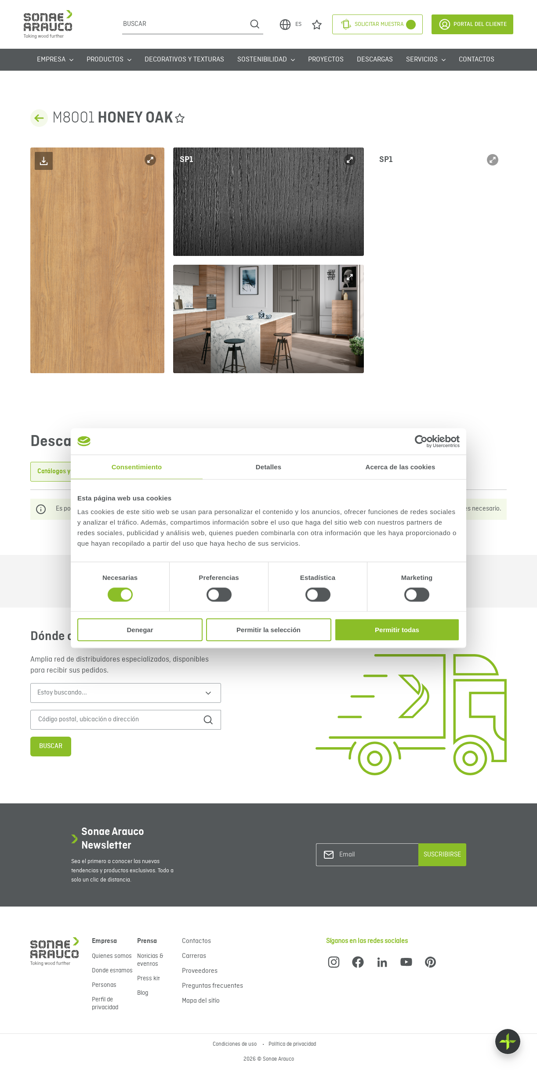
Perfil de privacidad (105, 1003)
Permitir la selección (268, 629)
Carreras (194, 956)
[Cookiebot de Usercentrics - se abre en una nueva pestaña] (421, 441)
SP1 (186, 159)
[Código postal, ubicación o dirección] (114, 719)
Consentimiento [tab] (137, 466)
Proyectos (326, 59)
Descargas (375, 59)
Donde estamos (112, 971)
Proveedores (200, 971)
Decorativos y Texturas (184, 59)
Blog (142, 993)
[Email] (374, 855)
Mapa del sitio (201, 1001)
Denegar (140, 629)
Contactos (476, 59)
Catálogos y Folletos (65, 471)
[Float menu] (508, 1041)
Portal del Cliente (472, 24)
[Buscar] (184, 24)
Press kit (148, 978)
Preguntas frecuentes (212, 986)
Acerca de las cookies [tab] (400, 466)
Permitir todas (397, 629)
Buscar (50, 746)
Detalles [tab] (268, 466)
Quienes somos (112, 956)
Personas (104, 985)
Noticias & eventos (150, 960)
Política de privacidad (292, 1044)
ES (290, 24)
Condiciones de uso (235, 1044)
